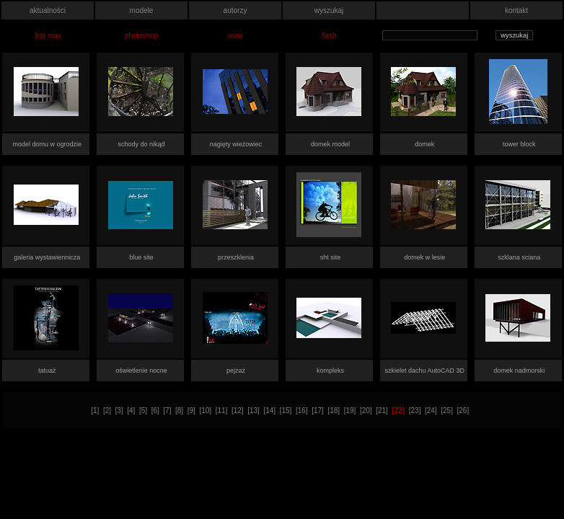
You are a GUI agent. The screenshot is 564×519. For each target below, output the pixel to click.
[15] (286, 410)
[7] (167, 410)
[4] (131, 410)
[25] (447, 410)
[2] (107, 410)
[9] (191, 410)
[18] (333, 410)
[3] (119, 410)
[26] (463, 410)
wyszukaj (329, 10)
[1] (95, 410)
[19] (350, 410)
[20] (366, 410)
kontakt (516, 10)
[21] (382, 410)
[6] (155, 410)
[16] (302, 410)
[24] (431, 410)
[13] (253, 410)
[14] (269, 410)
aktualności (48, 10)
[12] (238, 410)
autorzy (235, 10)
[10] (205, 410)
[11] (222, 410)
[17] (318, 410)
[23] (415, 410)
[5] (143, 410)
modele (142, 10)
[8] (179, 410)
